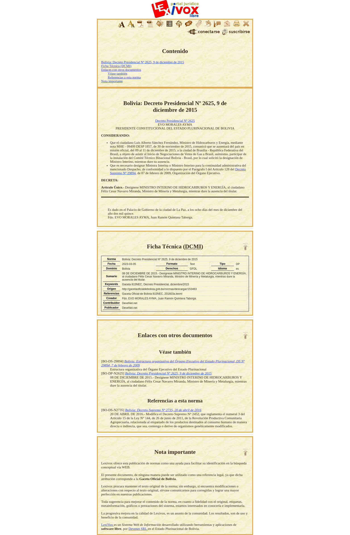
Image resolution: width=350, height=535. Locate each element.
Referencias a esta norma (124, 77)
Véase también (117, 73)
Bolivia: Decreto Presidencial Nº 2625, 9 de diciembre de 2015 (142, 62)
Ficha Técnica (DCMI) (116, 66)
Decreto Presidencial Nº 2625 (175, 121)
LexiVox (107, 525)
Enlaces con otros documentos (121, 70)
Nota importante (112, 81)
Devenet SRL (138, 529)
